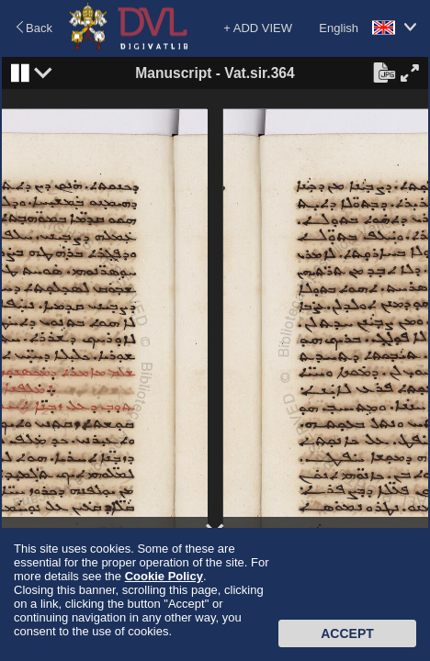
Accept (347, 633)
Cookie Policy (164, 576)
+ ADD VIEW (257, 28)
